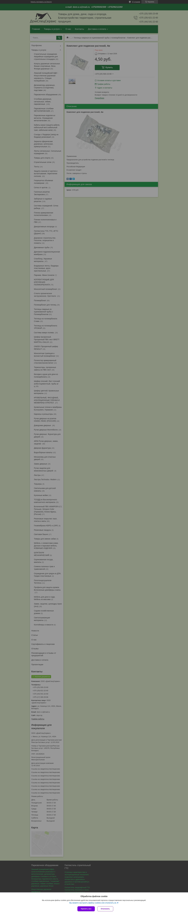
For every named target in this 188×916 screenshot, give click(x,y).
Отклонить (105, 909)
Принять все (86, 909)
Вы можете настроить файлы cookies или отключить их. (93, 903)
